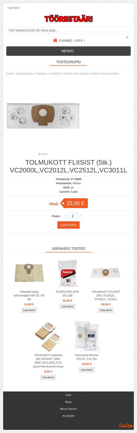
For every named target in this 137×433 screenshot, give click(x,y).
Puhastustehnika (24, 73)
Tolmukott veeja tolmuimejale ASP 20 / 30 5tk (29, 295)
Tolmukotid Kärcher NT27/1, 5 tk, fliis (86, 356)
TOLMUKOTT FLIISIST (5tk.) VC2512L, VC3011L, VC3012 (106, 295)
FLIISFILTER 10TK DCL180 (67, 293)
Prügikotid (41, 73)
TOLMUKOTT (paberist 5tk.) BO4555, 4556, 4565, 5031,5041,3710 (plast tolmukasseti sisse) (48, 360)
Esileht (9, 73)
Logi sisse (13, 7)
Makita (77, 183)
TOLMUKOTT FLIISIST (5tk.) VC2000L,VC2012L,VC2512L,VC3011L (84, 73)
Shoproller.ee (126, 426)
